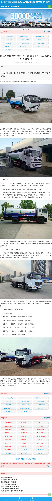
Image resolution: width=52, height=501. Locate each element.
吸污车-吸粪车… (24, 426)
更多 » (49, 466)
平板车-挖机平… (41, 439)
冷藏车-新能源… (8, 426)
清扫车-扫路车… (24, 422)
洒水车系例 (24, 449)
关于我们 (20, 499)
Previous (2, 19)
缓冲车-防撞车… (8, 429)
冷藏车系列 (40, 39)
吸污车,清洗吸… (8, 436)
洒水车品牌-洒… (41, 429)
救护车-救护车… (24, 446)
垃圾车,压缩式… (8, 432)
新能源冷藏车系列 (41, 401)
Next (50, 19)
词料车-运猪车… (24, 439)
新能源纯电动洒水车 (24, 36)
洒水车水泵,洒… (41, 436)
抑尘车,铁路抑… (24, 436)
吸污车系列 (8, 50)
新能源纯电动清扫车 (41, 36)
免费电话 (7, 499)
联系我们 (32, 499)
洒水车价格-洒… (8, 449)
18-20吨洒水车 (41, 453)
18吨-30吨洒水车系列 (25, 46)
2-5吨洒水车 (41, 449)
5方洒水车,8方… (41, 432)
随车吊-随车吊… (8, 443)
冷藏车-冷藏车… (24, 429)
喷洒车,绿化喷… (8, 439)
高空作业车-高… (8, 446)
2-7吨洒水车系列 (25, 43)
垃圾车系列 (24, 50)
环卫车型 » (47, 32)
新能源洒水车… (8, 422)
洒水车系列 (8, 43)
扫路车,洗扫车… (24, 432)
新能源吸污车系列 (25, 39)
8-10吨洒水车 (9, 453)
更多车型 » (47, 418)
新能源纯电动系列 (8, 36)
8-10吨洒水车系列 (41, 43)
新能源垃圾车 (9, 39)
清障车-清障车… (24, 443)
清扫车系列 (40, 46)
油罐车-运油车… (41, 443)
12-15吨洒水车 (24, 453)
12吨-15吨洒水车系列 (9, 46)
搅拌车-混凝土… (41, 446)
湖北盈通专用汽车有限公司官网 (26, 459)
